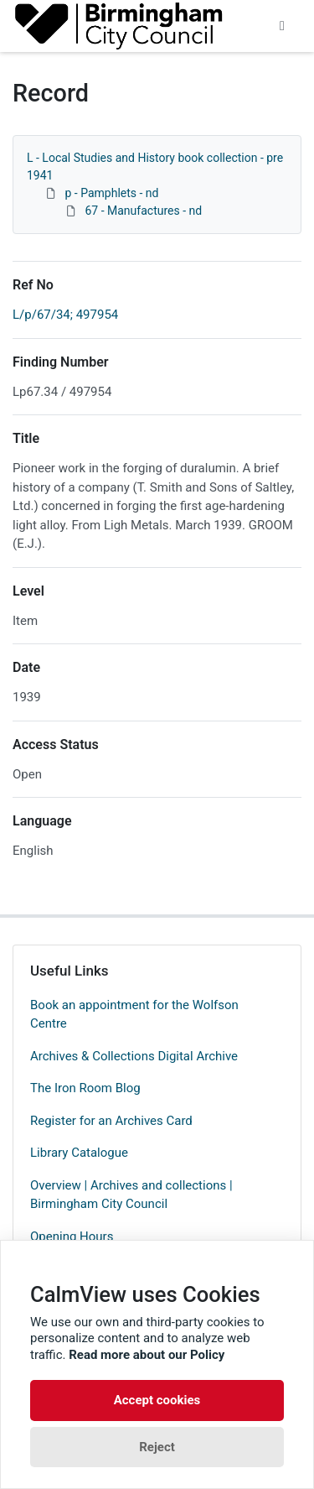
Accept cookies (157, 1400)
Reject (157, 1447)
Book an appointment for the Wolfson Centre (134, 1014)
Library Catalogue (79, 1152)
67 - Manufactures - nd (143, 210)
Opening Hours (71, 1236)
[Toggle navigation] (282, 26)
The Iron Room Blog (85, 1088)
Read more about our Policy (146, 1354)
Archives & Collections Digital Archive (134, 1056)
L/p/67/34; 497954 (65, 314)
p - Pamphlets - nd (111, 193)
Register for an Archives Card (111, 1120)
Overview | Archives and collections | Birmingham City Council (131, 1195)
